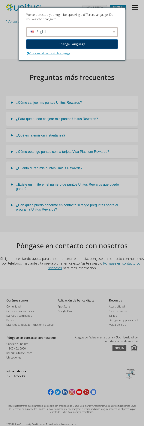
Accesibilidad (117, 306)
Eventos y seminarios (19, 315)
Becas (10, 320)
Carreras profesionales (20, 311)
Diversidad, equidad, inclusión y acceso (30, 324)
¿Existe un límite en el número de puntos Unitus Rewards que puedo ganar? (67, 187)
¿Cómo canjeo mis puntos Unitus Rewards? (49, 102)
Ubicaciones (13, 357)
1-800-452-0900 (16, 348)
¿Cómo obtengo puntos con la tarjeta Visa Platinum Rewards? (62, 152)
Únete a (117, 7)
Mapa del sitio (117, 324)
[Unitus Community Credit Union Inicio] (23, 7)
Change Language (72, 44)
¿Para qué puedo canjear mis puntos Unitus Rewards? (57, 119)
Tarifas (113, 315)
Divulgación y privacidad (123, 320)
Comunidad (13, 306)
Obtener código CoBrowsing (130, 374)
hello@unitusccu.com (19, 353)
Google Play (65, 311)
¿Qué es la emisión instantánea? (40, 135)
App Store (64, 306)
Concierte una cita (17, 344)
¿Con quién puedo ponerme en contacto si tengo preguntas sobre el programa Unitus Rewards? (67, 207)
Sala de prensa (118, 311)
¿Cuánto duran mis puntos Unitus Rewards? (49, 168)
